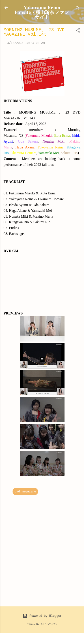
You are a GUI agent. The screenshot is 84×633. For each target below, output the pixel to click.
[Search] (77, 9)
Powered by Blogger (42, 616)
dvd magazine (25, 491)
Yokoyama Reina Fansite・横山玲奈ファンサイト (42, 12)
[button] (77, 31)
